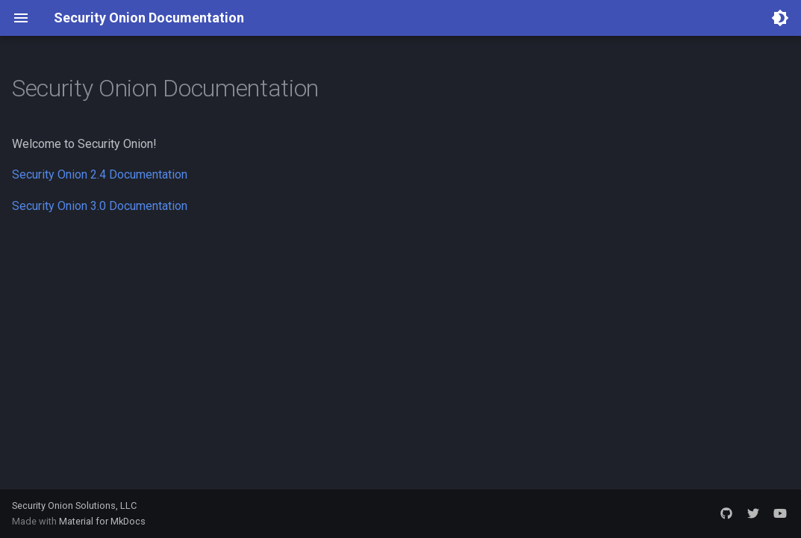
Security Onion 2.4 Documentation (99, 174)
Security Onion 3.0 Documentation (99, 206)
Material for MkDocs (102, 521)
